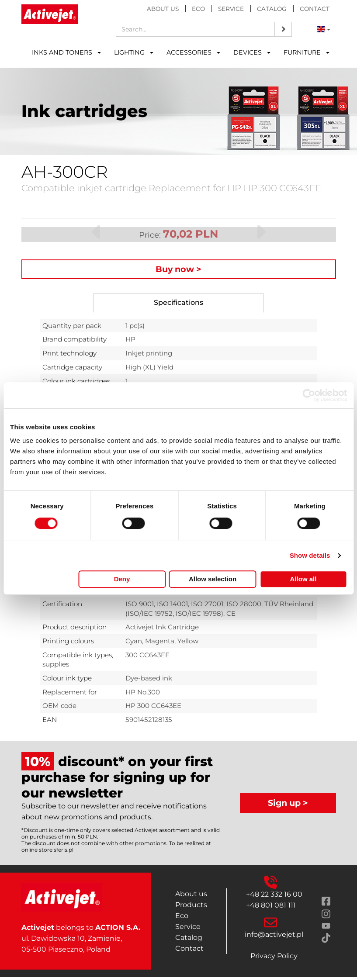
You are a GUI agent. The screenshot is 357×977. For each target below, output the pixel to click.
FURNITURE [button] (306, 52)
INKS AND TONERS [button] (66, 52)
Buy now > (178, 269)
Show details (310, 555)
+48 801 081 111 (271, 905)
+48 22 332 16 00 (274, 894)
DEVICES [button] (251, 52)
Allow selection (212, 579)
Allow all (303, 579)
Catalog (272, 8)
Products (191, 905)
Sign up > (288, 802)
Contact (314, 8)
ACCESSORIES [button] (193, 52)
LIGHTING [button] (133, 52)
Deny (122, 579)
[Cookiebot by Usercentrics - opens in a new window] (308, 395)
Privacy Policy (274, 956)
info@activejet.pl (274, 934)
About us (163, 8)
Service (231, 8)
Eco (198, 8)
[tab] (178, 303)
